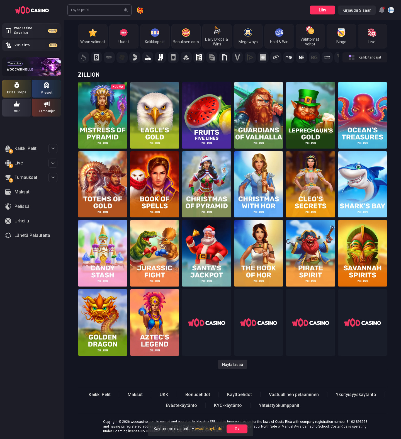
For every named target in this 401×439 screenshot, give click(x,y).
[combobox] (382, 10)
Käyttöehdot (239, 394)
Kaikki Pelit (21, 149)
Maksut (135, 394)
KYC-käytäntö (228, 405)
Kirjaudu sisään (356, 10)
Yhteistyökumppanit (279, 405)
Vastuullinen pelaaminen (294, 394)
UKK (164, 394)
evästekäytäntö (208, 428)
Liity (322, 10)
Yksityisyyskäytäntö (356, 394)
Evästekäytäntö (181, 405)
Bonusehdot (197, 394)
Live (14, 164)
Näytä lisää (232, 364)
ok (237, 429)
